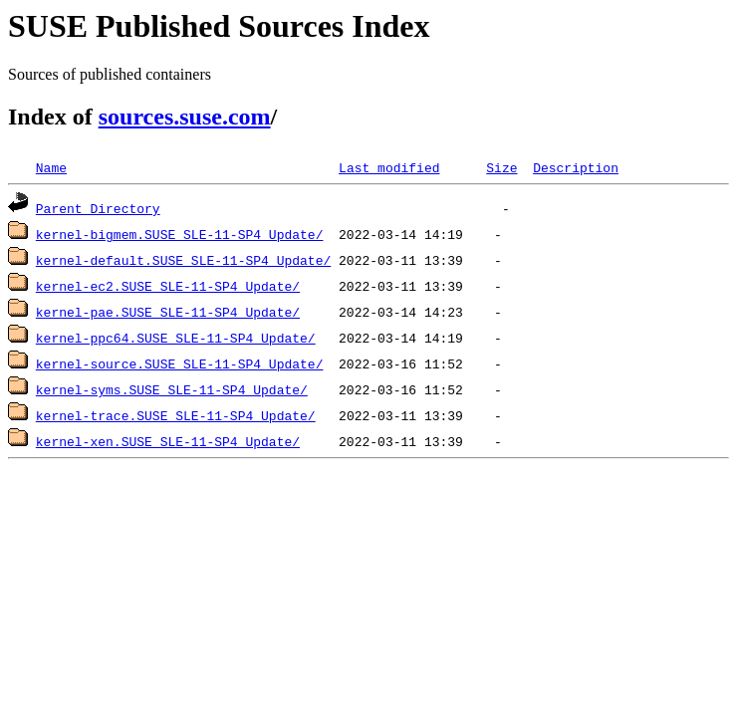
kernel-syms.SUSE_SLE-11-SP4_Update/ (172, 389)
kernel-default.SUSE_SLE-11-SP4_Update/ (183, 260)
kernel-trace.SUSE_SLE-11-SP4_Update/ (176, 415)
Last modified (389, 167)
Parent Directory (98, 208)
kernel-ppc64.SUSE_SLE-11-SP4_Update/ (176, 338)
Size (501, 167)
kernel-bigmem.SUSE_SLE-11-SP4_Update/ (180, 234)
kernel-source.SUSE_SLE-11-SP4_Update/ (180, 363)
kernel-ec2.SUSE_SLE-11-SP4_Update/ (168, 286)
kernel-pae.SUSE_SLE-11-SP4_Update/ (168, 312)
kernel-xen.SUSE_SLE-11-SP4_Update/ (168, 441)
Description (575, 167)
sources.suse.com (185, 116)
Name (51, 167)
